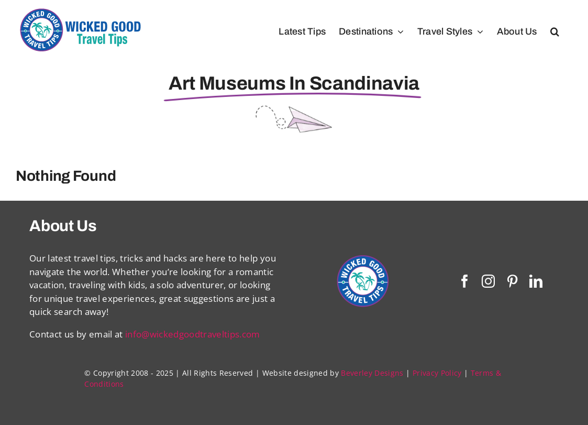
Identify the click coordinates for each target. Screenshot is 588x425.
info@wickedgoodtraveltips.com (192, 334)
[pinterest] (512, 281)
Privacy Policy (437, 373)
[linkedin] (535, 281)
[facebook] (464, 281)
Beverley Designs (372, 373)
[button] (554, 31)
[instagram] (488, 281)
